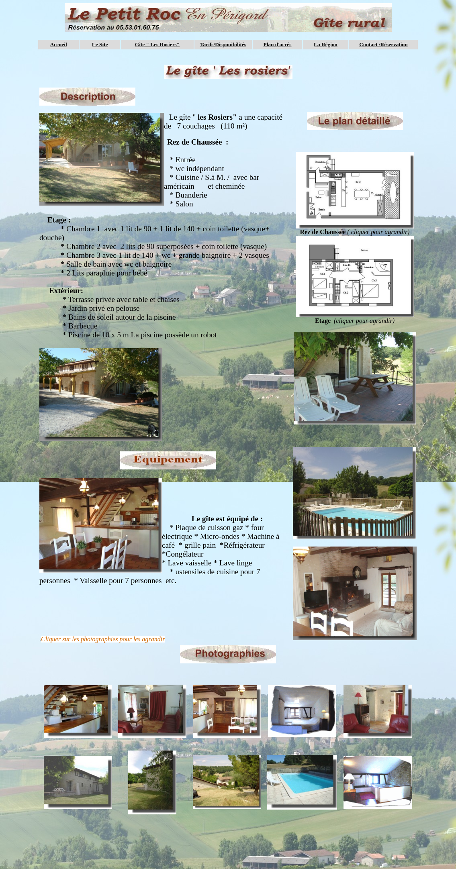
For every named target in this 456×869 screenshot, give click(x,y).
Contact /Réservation (383, 44)
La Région (325, 44)
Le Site (100, 44)
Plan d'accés (277, 44)
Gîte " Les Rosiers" (157, 44)
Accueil (58, 44)
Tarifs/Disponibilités (223, 44)
